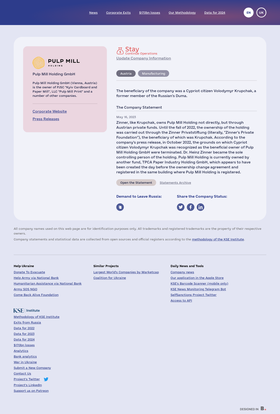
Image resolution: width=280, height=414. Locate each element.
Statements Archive (175, 182)
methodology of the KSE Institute (218, 239)
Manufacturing (153, 73)
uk (261, 12)
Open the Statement (136, 182)
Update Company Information (143, 58)
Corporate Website (50, 111)
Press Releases (46, 119)
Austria (126, 73)
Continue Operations (141, 50)
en (249, 12)
